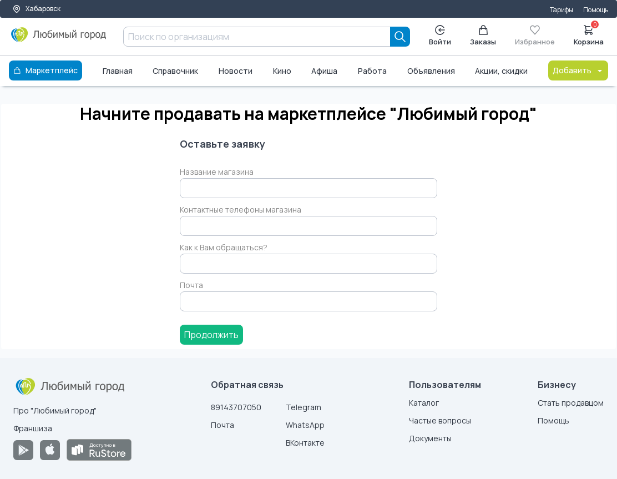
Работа (372, 70)
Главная (118, 70)
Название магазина (217, 172)
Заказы (483, 36)
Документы (430, 438)
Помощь (595, 9)
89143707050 (236, 407)
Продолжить (211, 335)
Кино (282, 70)
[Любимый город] (59, 39)
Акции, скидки (501, 70)
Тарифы (561, 9)
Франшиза (32, 428)
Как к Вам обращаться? (223, 247)
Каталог (424, 402)
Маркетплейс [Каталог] (45, 70)
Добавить (578, 70)
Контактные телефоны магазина (240, 209)
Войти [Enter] (440, 36)
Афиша (324, 70)
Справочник (175, 70)
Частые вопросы (440, 420)
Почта (191, 285)
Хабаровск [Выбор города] (36, 8)
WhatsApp (305, 425)
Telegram (303, 407)
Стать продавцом (571, 402)
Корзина (589, 34)
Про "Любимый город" (55, 410)
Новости (235, 70)
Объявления (431, 70)
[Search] (400, 37)
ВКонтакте (305, 442)
